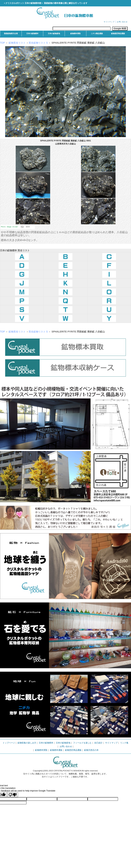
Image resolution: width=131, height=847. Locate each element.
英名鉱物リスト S (38, 42)
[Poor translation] (12, 794)
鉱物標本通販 (56, 750)
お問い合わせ (122, 22)
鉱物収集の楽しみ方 (27, 743)
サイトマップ (109, 22)
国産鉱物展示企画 (11, 33)
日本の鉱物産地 (54, 33)
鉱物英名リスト (17, 42)
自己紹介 (98, 743)
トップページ (9, 743)
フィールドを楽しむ (82, 743)
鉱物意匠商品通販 (118, 33)
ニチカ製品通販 (97, 33)
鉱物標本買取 (75, 33)
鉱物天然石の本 (91, 750)
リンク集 (124, 743)
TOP (2, 42)
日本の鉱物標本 (32, 33)
